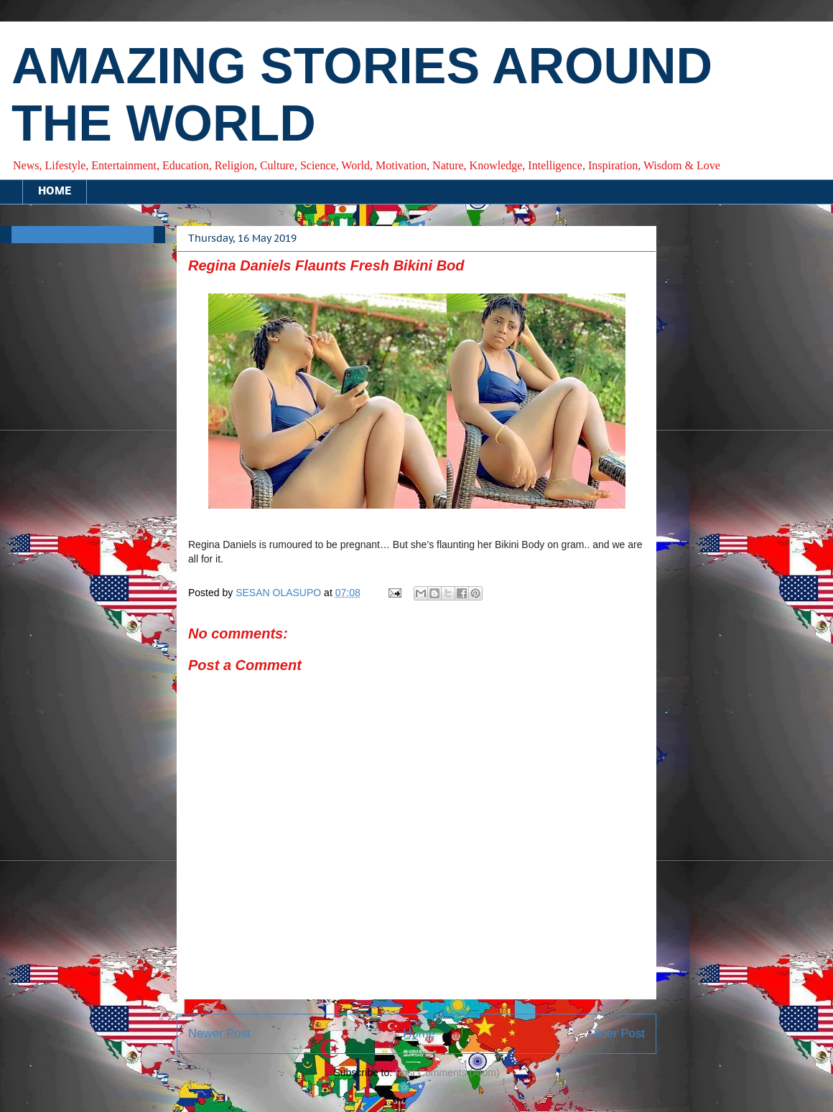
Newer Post (219, 1033)
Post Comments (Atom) (447, 1072)
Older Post (616, 1033)
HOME (54, 191)
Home (419, 1033)
